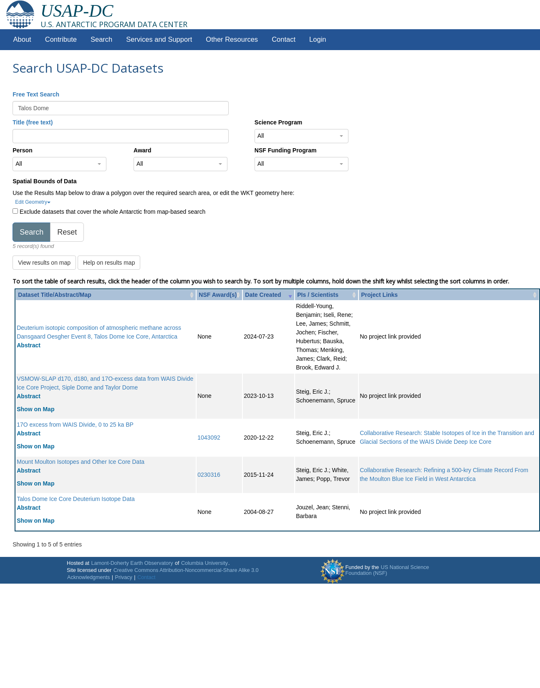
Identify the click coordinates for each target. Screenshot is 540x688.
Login (317, 39)
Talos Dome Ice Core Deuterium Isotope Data (75, 499)
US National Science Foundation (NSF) (387, 570)
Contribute (61, 39)
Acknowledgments (88, 577)
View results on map (44, 262)
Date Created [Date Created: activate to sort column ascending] (263, 294)
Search (101, 39)
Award (142, 150)
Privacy (123, 577)
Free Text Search (36, 94)
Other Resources (232, 39)
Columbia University (204, 563)
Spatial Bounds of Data (44, 181)
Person (22, 150)
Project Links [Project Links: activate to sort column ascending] (379, 294)
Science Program (278, 122)
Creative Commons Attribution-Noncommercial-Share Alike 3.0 (186, 570)
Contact (283, 39)
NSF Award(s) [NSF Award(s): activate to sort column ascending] (218, 294)
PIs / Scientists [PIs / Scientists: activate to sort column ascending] (317, 294)
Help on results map (109, 262)
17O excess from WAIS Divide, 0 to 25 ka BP (75, 424)
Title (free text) (33, 122)
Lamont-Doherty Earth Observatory (132, 563)
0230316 (208, 474)
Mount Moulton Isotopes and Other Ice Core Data (80, 461)
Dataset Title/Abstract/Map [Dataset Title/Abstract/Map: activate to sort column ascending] (54, 294)
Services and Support (159, 39)
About (22, 39)
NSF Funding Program (286, 150)
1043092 (208, 437)
